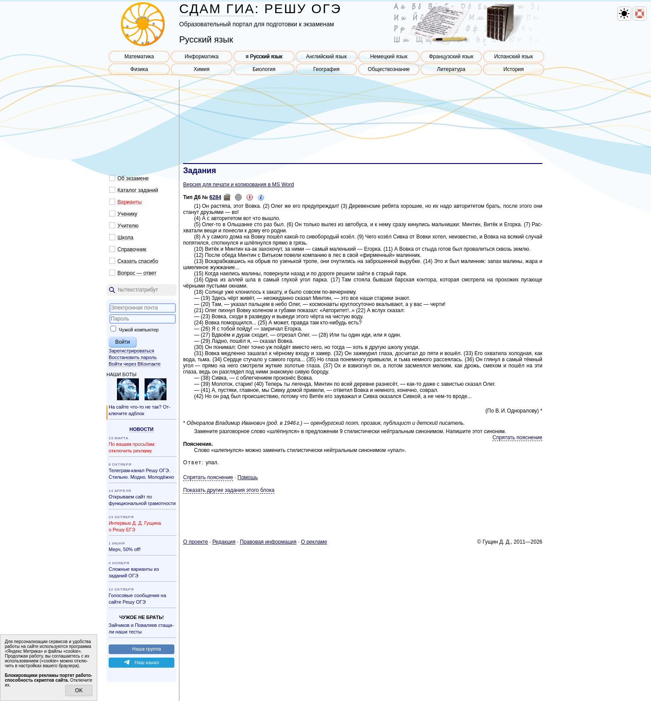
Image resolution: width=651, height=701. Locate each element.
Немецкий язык (388, 56)
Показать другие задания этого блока (228, 490)
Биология (263, 69)
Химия (201, 69)
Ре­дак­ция (224, 542)
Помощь (247, 477)
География (326, 69)
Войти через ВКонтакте (135, 364)
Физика (139, 69)
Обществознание (389, 69)
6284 (215, 197)
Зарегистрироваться (131, 350)
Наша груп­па (146, 649)
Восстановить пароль (133, 357)
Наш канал (146, 662)
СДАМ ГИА (217, 8)
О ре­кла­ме (314, 542)
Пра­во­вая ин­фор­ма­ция (268, 542)
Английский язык (326, 56)
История (513, 69)
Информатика (201, 56)
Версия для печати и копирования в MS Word (238, 184)
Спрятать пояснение (517, 437)
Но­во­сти (141, 429)
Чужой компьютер (134, 329)
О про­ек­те (195, 542)
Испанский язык (513, 56)
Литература (451, 69)
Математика (139, 56)
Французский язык (451, 56)
